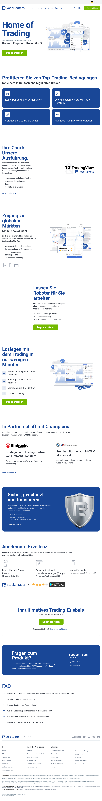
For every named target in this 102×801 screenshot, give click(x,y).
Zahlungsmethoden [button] (7, 767)
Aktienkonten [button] (6, 757)
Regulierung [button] (54, 757)
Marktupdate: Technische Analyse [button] (36, 754)
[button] (95, 2)
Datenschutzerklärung (81, 751)
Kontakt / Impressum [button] (57, 763)
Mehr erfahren (9, 193)
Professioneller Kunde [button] (8, 770)
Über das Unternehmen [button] (57, 750)
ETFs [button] (3, 754)
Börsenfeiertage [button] (31, 760)
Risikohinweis (79, 754)
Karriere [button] (53, 767)
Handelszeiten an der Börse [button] (34, 763)
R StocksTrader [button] (6, 760)
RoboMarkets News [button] (56, 754)
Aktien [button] (4, 750)
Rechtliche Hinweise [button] (56, 760)
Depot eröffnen (14, 52)
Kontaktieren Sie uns (59, 629)
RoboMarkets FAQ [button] (32, 767)
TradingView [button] (5, 763)
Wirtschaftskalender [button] (32, 757)
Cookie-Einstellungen (81, 760)
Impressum (78, 757)
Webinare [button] (29, 750)
